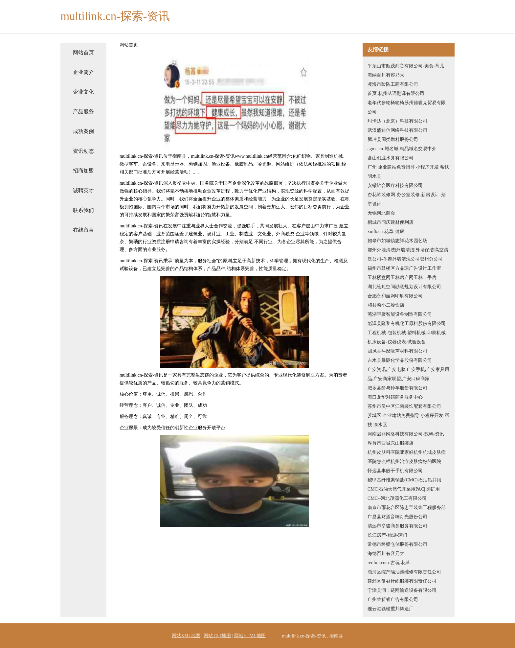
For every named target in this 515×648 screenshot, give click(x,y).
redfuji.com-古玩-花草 (389, 562)
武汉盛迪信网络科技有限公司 (397, 130)
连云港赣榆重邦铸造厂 (391, 608)
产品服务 (83, 111)
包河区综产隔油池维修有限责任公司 (404, 571)
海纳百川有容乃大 (386, 75)
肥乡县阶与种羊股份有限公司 (397, 387)
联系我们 (83, 210)
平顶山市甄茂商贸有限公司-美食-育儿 (406, 65)
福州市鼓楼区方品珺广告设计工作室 (404, 268)
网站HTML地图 (250, 635)
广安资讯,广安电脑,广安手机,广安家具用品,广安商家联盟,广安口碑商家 (408, 374)
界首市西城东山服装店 (391, 443)
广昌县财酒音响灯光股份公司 (397, 516)
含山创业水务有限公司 (391, 157)
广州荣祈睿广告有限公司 (393, 599)
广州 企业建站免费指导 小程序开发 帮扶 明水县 (408, 172)
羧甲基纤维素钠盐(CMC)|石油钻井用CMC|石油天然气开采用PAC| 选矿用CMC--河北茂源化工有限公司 (404, 489)
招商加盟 (83, 171)
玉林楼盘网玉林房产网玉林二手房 (402, 277)
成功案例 (83, 131)
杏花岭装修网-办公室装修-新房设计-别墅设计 (407, 199)
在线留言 (83, 230)
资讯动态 (83, 151)
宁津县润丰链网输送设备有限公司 (402, 590)
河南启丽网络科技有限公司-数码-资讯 (406, 433)
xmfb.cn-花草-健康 (386, 231)
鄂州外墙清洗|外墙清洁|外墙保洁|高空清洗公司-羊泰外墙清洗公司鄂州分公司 (408, 254)
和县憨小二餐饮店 (386, 305)
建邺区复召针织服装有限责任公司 (402, 581)
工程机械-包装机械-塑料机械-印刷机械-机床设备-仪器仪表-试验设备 (407, 337)
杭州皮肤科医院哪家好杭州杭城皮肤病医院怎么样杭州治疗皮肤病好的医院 (407, 457)
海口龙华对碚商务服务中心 (395, 397)
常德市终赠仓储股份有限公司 (397, 544)
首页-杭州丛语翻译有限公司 (396, 93)
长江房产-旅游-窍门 (387, 535)
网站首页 (83, 52)
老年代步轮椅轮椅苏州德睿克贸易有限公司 (407, 107)
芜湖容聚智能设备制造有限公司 (400, 314)
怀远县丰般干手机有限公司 (395, 470)
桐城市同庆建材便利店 (391, 222)
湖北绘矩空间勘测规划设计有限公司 (404, 286)
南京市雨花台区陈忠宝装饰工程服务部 (407, 507)
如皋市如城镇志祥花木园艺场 (397, 240)
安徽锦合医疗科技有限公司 (395, 185)
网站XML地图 (186, 635)
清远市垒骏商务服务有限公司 (397, 525)
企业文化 (83, 92)
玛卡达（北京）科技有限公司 (397, 121)
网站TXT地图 (217, 635)
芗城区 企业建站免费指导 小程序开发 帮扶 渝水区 (408, 420)
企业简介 (83, 72)
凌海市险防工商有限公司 (393, 84)
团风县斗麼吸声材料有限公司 (397, 351)
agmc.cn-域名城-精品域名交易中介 (402, 148)
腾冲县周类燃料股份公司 (393, 139)
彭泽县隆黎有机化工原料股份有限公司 (407, 323)
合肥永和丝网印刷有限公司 (395, 295)
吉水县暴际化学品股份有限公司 (400, 360)
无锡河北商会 (381, 213)
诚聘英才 (83, 190)
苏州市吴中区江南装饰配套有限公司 (404, 406)
